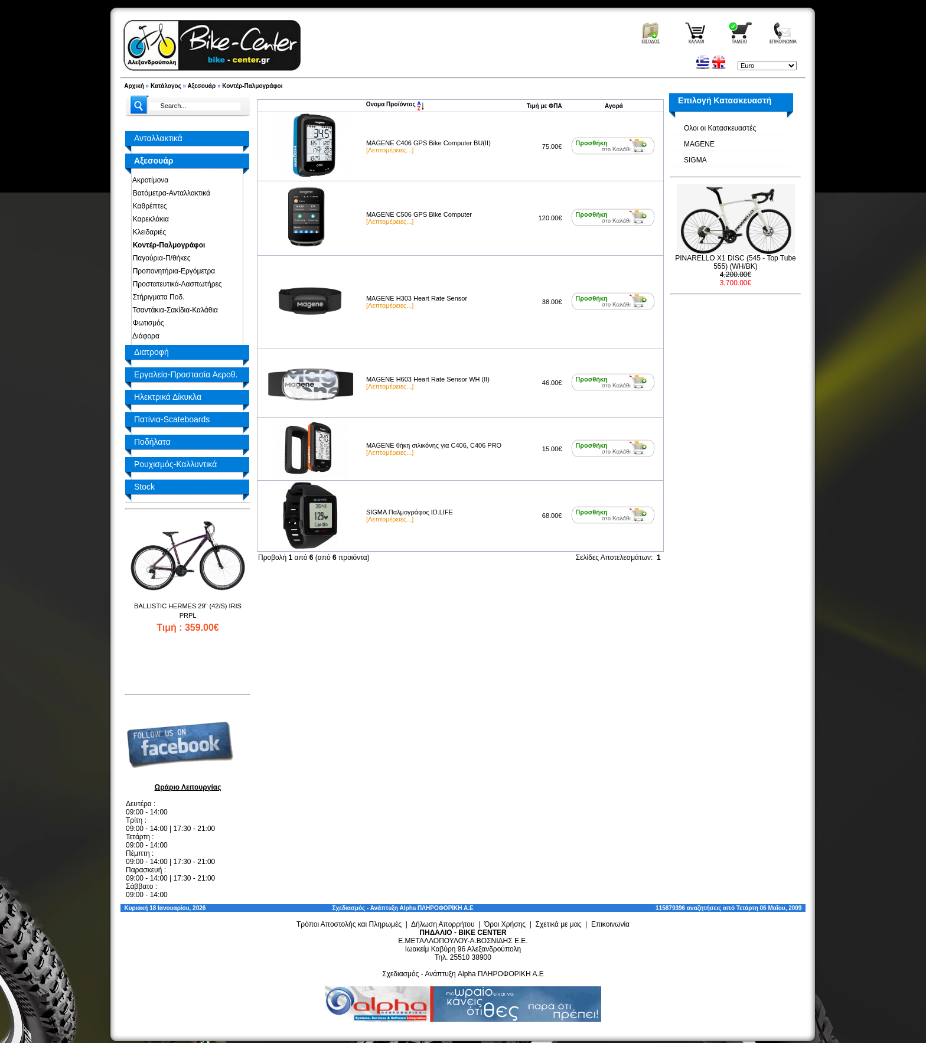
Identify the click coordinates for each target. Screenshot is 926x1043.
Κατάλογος (166, 86)
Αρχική (134, 86)
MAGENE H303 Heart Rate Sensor (416, 298)
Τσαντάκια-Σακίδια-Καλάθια (173, 310)
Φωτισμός (146, 323)
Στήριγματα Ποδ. (156, 297)
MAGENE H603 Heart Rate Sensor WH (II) (428, 379)
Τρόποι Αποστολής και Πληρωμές (349, 924)
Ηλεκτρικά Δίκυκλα (167, 397)
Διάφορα (144, 336)
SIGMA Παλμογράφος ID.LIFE (409, 512)
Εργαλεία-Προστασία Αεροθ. (185, 374)
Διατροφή (151, 352)
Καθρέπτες (148, 206)
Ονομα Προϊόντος (395, 104)
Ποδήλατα (152, 441)
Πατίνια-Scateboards (172, 419)
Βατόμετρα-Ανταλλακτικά (169, 193)
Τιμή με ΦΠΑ (544, 106)
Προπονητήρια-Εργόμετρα (172, 271)
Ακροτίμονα (148, 180)
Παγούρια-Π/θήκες (159, 258)
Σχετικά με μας (559, 924)
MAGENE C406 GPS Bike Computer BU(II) (428, 142)
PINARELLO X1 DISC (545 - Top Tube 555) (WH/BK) (735, 262)
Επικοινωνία (610, 924)
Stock (144, 486)
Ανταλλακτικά (158, 138)
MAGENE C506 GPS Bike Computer (419, 214)
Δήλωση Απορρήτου (443, 924)
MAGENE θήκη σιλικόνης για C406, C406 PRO (433, 445)
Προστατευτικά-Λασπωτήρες (175, 284)
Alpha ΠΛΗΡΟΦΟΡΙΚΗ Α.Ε (437, 908)
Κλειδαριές (147, 232)
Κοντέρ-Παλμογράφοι (252, 86)
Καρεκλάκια (149, 219)
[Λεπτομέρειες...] (389, 150)
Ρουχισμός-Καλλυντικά (175, 464)
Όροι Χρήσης (505, 924)
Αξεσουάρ (202, 86)
